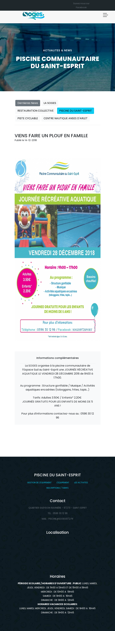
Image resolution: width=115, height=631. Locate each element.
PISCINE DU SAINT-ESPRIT (75, 111)
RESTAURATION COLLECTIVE (35, 111)
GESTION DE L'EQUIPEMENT (39, 482)
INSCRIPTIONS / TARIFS (57, 487)
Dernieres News (27, 103)
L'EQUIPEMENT (63, 482)
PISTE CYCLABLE (27, 118)
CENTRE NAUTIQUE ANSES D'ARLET (66, 118)
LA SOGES (50, 103)
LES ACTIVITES (81, 482)
